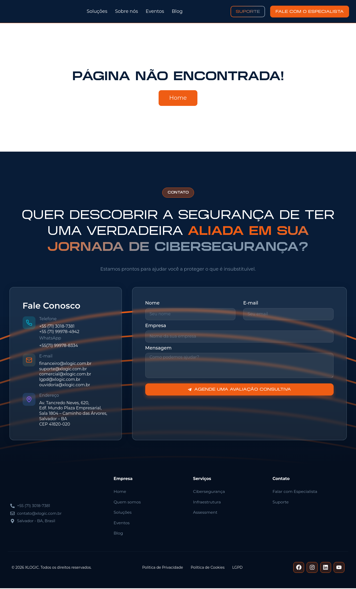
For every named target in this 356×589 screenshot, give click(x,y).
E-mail (250, 303)
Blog (177, 11)
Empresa (155, 325)
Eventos (155, 11)
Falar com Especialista (295, 491)
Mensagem (158, 348)
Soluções (97, 11)
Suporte (280, 502)
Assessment (205, 512)
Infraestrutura (207, 502)
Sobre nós (126, 11)
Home (120, 491)
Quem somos (127, 502)
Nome (152, 303)
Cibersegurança (209, 491)
